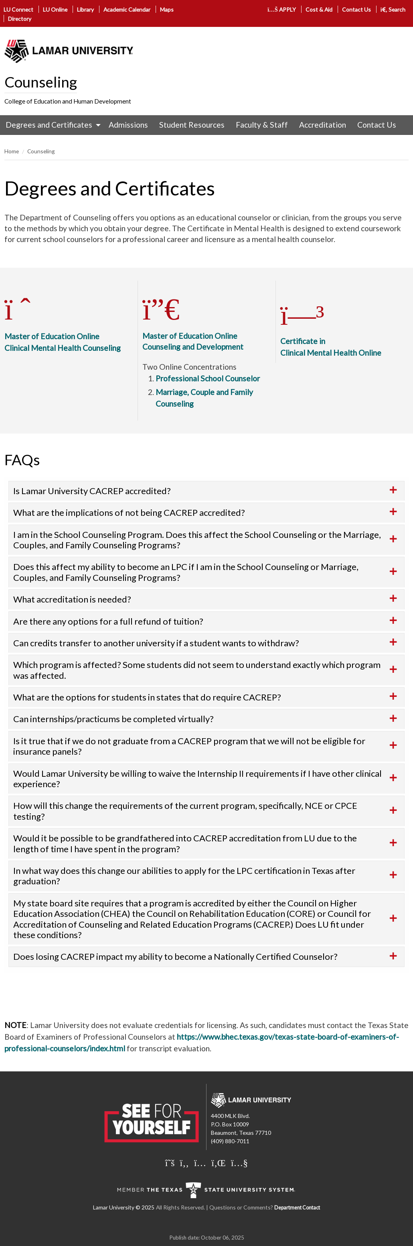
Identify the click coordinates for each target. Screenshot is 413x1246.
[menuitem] (51, 124)
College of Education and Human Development (67, 101)
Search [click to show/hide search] (393, 9)
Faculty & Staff (262, 124)
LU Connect (18, 9)
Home (11, 151)
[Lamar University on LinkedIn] (218, 1162)
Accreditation (322, 124)
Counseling (40, 82)
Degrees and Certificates (49, 124)
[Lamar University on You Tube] (239, 1162)
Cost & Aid (319, 9)
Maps (167, 9)
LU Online (55, 9)
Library (85, 9)
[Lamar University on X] (170, 1162)
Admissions (128, 124)
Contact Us (356, 9)
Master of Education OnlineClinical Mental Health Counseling (62, 332)
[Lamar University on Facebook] (184, 1162)
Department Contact (297, 1208)
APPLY (281, 9)
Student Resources (192, 124)
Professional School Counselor (208, 378)
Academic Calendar (126, 9)
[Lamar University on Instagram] (200, 1162)
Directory (19, 18)
